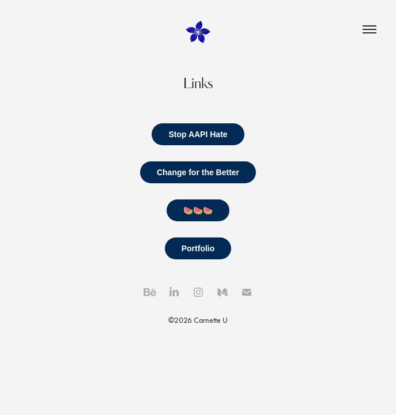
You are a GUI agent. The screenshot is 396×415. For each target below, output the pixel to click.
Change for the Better (198, 172)
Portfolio (198, 248)
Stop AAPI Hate (197, 134)
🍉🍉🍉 (198, 210)
